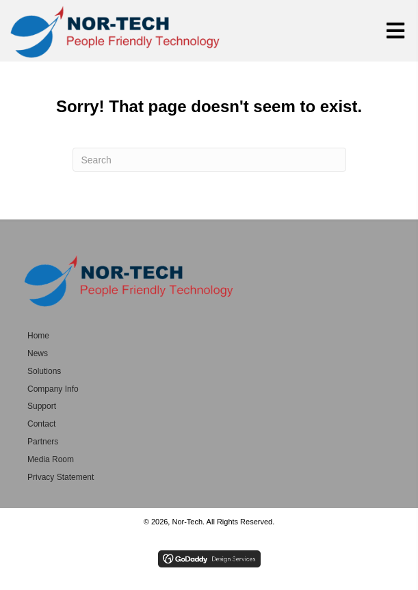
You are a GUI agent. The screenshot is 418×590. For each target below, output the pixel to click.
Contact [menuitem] (41, 424)
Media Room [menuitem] (50, 459)
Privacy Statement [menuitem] (60, 477)
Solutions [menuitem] (44, 371)
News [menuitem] (37, 353)
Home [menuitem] (38, 335)
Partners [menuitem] (42, 441)
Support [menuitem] (41, 406)
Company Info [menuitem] (53, 389)
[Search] (209, 160)
